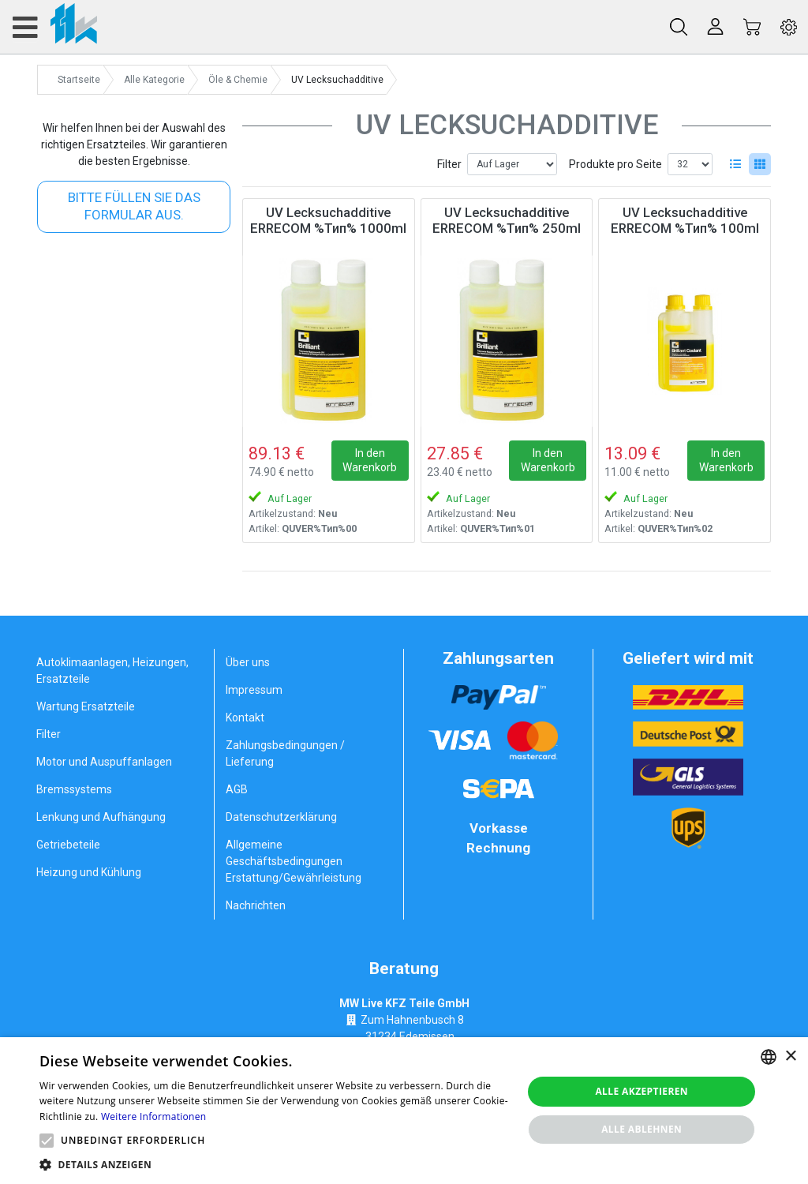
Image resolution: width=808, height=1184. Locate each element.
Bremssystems (74, 789)
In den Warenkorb (369, 460)
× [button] (790, 1056)
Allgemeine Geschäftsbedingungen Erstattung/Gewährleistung (293, 861)
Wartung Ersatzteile (85, 706)
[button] (46, 1140)
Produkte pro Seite (615, 164)
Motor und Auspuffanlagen (104, 761)
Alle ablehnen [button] (641, 1129)
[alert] (404, 1110)
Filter (449, 164)
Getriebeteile (68, 844)
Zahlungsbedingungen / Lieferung (285, 753)
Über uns (248, 662)
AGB (237, 789)
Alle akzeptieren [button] (641, 1091)
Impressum (254, 690)
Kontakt (245, 717)
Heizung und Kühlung (88, 872)
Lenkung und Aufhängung (101, 817)
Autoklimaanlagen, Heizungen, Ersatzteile (112, 670)
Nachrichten (256, 905)
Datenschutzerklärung (281, 817)
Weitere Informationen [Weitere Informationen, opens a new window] (154, 1116)
